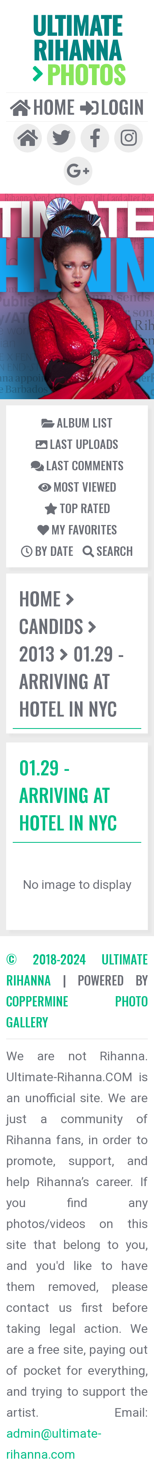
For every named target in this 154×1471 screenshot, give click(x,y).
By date (47, 550)
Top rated (77, 507)
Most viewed (77, 486)
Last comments (77, 465)
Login (112, 106)
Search (108, 550)
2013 (37, 653)
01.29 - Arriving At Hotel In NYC (71, 680)
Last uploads (77, 443)
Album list (77, 422)
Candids (51, 625)
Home (42, 106)
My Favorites (77, 529)
